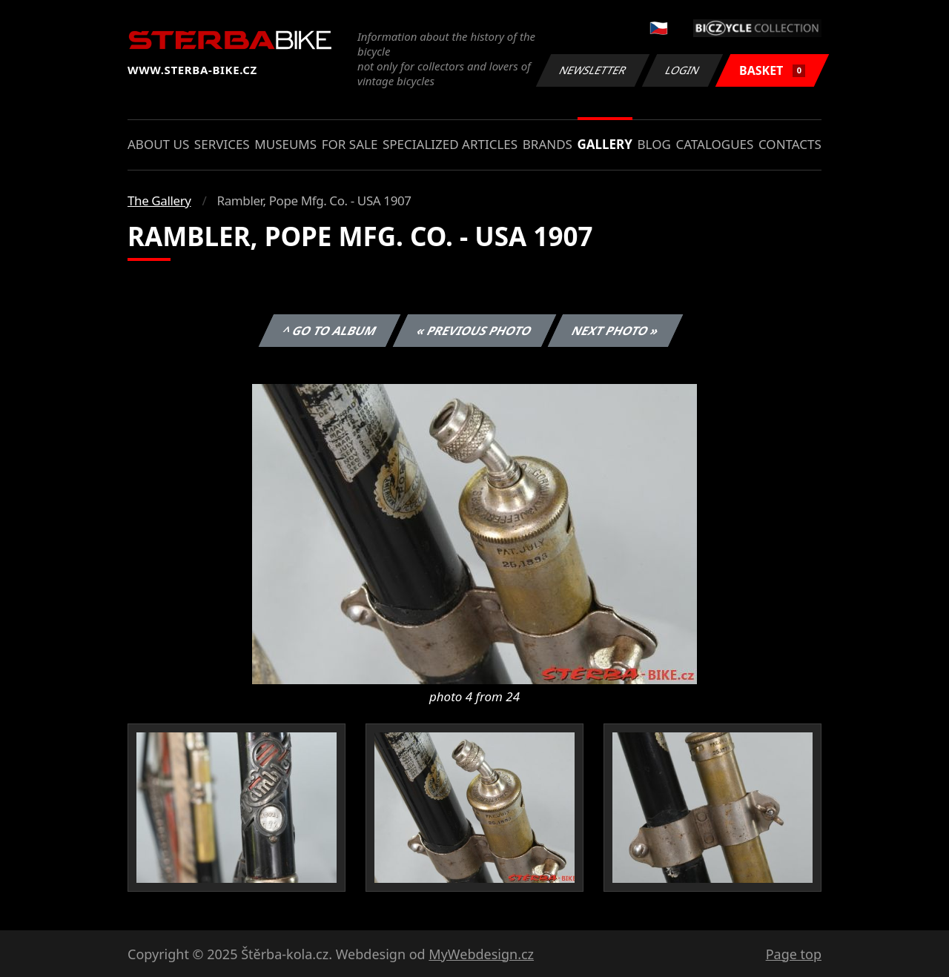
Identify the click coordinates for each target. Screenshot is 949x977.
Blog (654, 144)
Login (683, 70)
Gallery (605, 144)
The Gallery (159, 200)
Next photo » (615, 330)
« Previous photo (474, 330)
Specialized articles (450, 144)
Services (222, 144)
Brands (547, 144)
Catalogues (714, 144)
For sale (350, 144)
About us (158, 144)
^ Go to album (329, 330)
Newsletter (592, 70)
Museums (285, 144)
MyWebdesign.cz (481, 954)
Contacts (789, 144)
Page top (793, 954)
